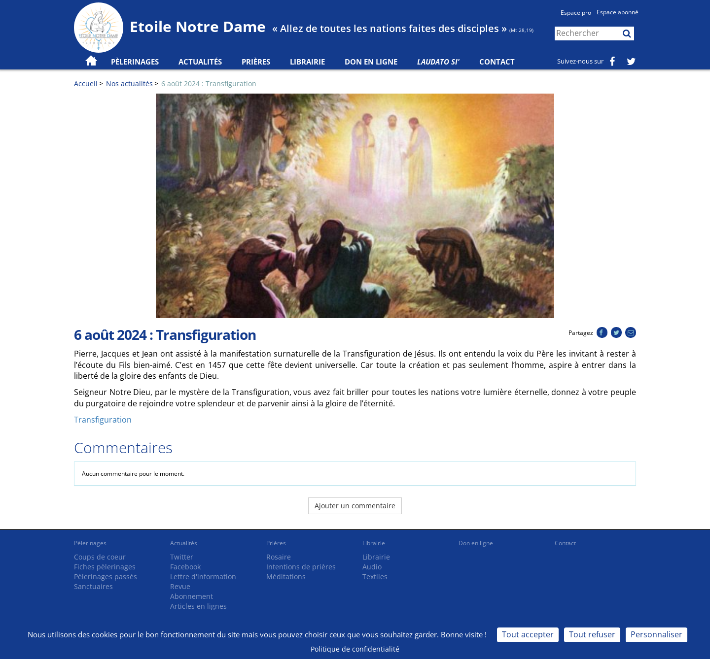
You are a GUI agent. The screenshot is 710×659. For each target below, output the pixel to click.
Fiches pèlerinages (105, 566)
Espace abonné (618, 12)
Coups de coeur (100, 556)
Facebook (185, 566)
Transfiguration (103, 419)
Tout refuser (592, 634)
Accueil (86, 83)
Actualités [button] (200, 61)
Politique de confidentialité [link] (355, 649)
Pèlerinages (90, 543)
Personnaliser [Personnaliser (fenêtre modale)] (656, 634)
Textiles (375, 576)
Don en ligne (371, 61)
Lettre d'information (203, 576)
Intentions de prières (301, 566)
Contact (497, 61)
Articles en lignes (198, 606)
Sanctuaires (93, 586)
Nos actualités (129, 83)
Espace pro (576, 12)
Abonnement (191, 596)
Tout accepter (528, 634)
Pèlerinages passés (105, 576)
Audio (372, 566)
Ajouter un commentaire (355, 505)
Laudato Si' (438, 61)
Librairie (307, 61)
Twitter (181, 556)
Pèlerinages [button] (135, 61)
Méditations (286, 576)
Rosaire (278, 556)
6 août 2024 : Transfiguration (208, 83)
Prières (256, 61)
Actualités (183, 543)
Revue (180, 586)
